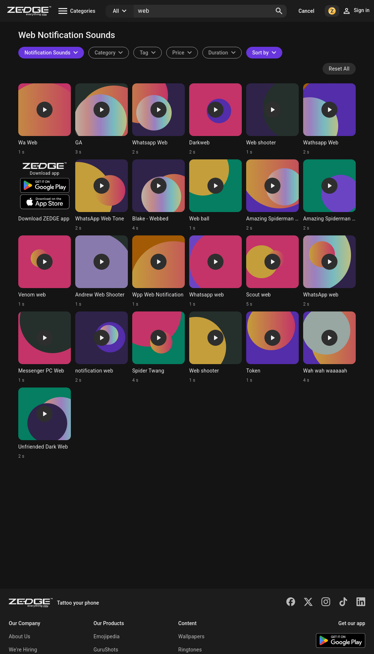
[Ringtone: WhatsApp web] (329, 271)
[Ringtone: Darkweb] (215, 119)
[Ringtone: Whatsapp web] (215, 271)
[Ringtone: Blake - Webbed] (158, 195)
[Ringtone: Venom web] (44, 271)
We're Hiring (23, 650)
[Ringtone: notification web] (101, 347)
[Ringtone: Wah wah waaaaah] (329, 347)
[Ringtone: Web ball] (215, 195)
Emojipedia (107, 636)
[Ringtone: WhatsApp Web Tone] (101, 195)
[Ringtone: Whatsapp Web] (158, 119)
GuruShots (106, 650)
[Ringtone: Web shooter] (272, 119)
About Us (19, 636)
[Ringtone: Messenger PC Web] (44, 347)
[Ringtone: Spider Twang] (158, 347)
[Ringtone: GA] (101, 119)
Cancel (306, 11)
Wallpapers (191, 636)
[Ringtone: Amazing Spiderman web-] (272, 195)
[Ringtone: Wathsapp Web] (329, 119)
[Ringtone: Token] (272, 347)
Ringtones (190, 650)
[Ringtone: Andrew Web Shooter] (101, 271)
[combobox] (147, 52)
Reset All (339, 69)
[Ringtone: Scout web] (272, 271)
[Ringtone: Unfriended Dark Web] (44, 423)
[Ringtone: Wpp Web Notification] (158, 271)
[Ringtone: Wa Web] (44, 119)
